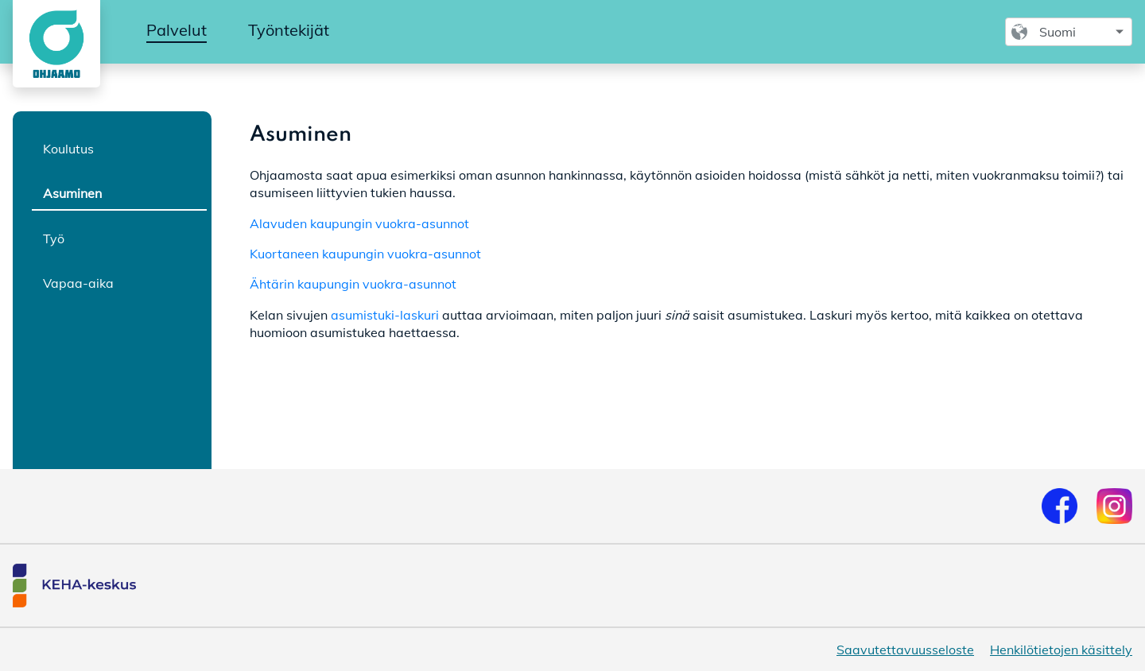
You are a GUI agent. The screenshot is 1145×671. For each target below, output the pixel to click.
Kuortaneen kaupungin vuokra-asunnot (365, 254)
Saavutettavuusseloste (905, 649)
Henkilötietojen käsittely (1061, 649)
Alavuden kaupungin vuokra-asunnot (359, 223)
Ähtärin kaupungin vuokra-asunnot (353, 284)
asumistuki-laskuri (385, 315)
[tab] (119, 147)
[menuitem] (176, 31)
